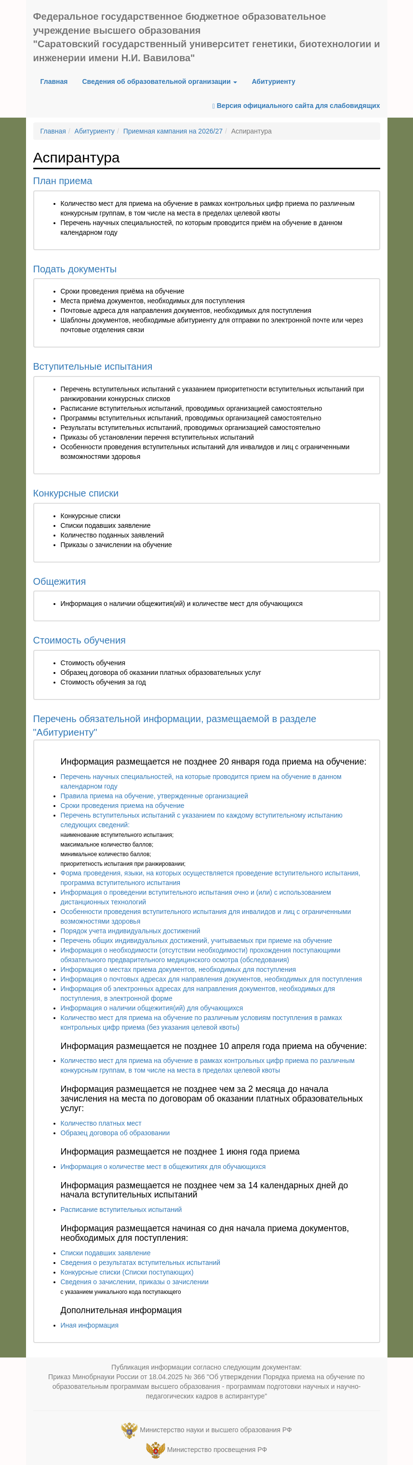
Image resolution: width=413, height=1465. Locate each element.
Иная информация (90, 1325)
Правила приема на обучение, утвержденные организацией (154, 796)
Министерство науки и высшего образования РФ (216, 1430)
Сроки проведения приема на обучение (123, 805)
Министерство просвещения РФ (217, 1449)
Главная (57, 80)
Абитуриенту (273, 81)
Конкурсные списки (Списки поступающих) (127, 1272)
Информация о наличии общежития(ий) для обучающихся (152, 1008)
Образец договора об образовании (115, 1133)
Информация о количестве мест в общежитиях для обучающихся (163, 1166)
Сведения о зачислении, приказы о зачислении (135, 1282)
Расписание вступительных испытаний (121, 1209)
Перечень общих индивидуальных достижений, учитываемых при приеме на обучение (197, 940)
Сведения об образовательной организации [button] (159, 81)
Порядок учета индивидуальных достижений (130, 931)
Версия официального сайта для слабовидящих (296, 106)
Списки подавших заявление (106, 1253)
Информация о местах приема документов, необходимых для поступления (178, 969)
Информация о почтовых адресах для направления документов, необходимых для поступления (211, 979)
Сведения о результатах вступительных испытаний (141, 1262)
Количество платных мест (101, 1123)
